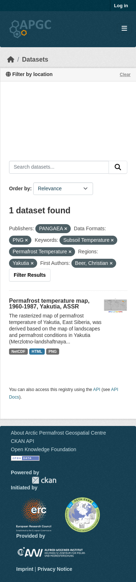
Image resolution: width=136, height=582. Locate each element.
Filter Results (30, 275)
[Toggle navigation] (124, 28)
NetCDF (19, 351)
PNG (53, 351)
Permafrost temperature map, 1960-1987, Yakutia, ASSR (49, 304)
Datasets (35, 59)
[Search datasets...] (59, 167)
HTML (37, 351)
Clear (125, 74)
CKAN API (22, 441)
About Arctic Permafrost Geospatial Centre (58, 433)
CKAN (44, 480)
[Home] (10, 59)
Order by (19, 188)
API (96, 389)
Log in (121, 5)
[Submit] (118, 167)
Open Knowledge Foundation (43, 449)
